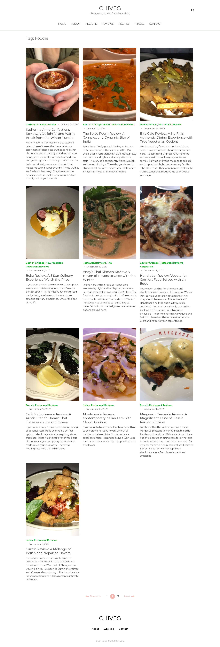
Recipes (124, 23)
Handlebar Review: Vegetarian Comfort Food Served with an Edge (163, 280)
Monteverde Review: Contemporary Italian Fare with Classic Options (107, 418)
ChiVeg (110, 8)
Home (62, 23)
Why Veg (109, 629)
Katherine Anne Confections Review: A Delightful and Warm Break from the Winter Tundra (50, 134)
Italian (86, 405)
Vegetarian (146, 266)
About (76, 23)
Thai (109, 263)
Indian (106, 124)
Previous (93, 596)
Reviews (108, 23)
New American (148, 124)
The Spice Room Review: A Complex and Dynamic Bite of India (106, 137)
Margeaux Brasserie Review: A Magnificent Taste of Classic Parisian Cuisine (163, 418)
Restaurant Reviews (122, 124)
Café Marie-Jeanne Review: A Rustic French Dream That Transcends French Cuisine (48, 418)
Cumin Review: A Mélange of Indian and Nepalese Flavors (48, 551)
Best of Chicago (92, 124)
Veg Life (91, 23)
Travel (139, 23)
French (30, 405)
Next (129, 596)
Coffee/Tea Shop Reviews (41, 124)
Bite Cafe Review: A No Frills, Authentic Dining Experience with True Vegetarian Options (166, 137)
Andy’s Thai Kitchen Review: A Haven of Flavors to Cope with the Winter (109, 276)
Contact (155, 23)
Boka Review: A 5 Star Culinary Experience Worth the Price (49, 278)
